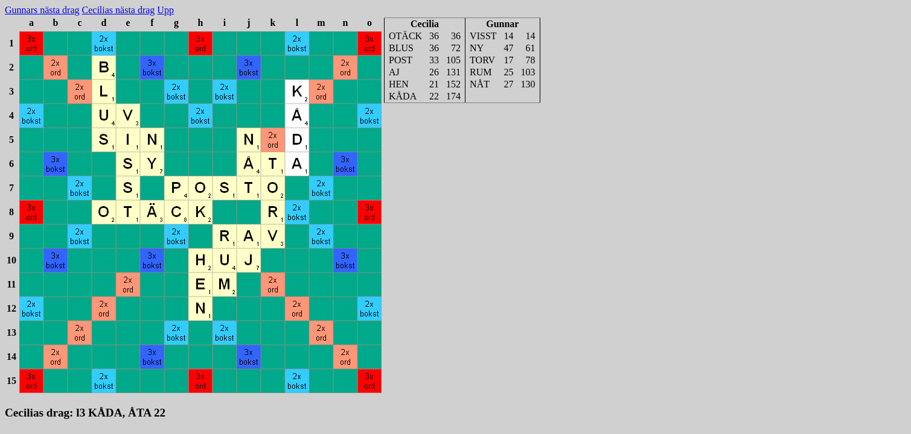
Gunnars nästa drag (42, 10)
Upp (165, 10)
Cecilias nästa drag (118, 10)
